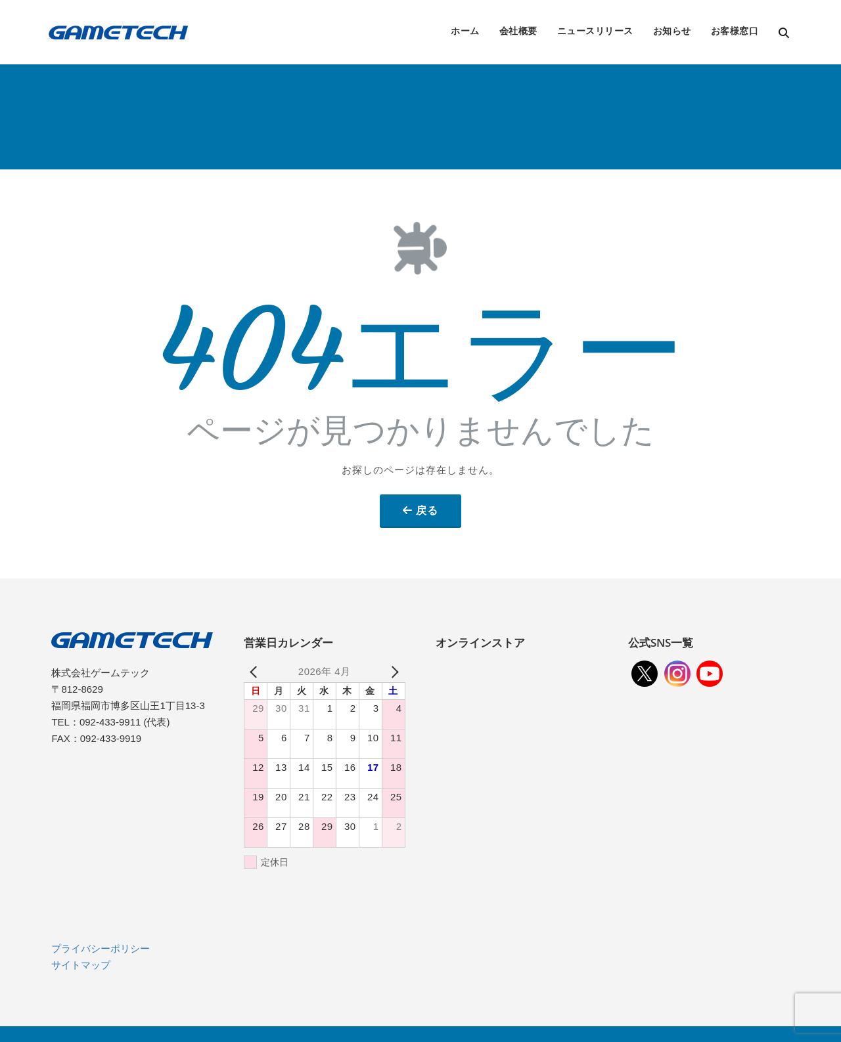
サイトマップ (80, 964)
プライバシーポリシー (100, 948)
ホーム (465, 30)
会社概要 (518, 30)
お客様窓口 (735, 30)
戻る (427, 510)
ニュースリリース (595, 30)
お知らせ (672, 30)
